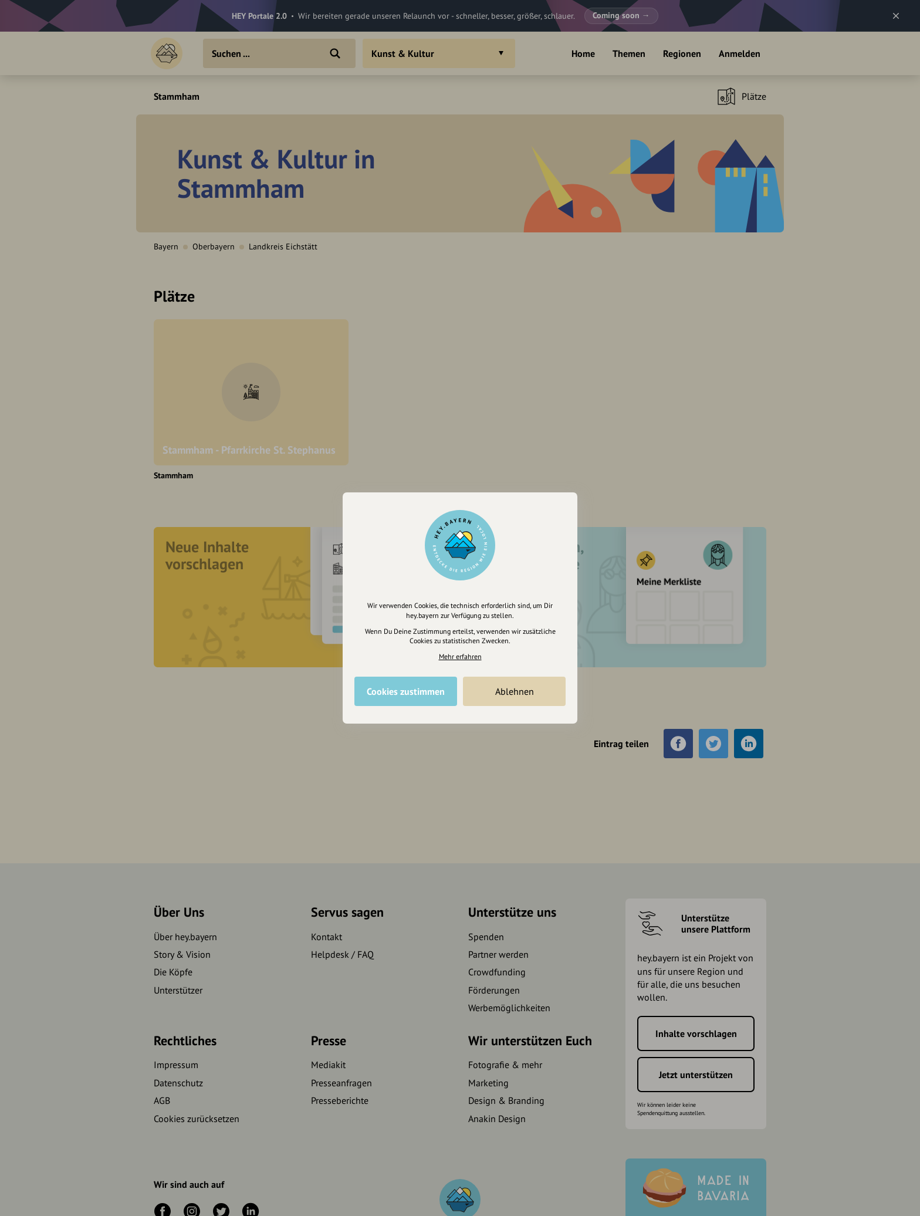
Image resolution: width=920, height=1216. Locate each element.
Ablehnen (514, 691)
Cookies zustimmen (406, 691)
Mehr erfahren (460, 656)
